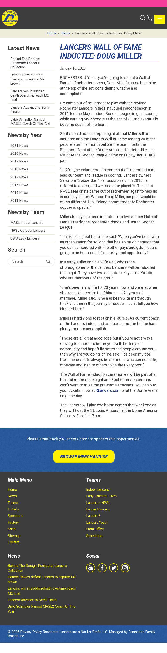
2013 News (19, 201)
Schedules (94, 536)
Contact (13, 542)
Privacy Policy (31, 632)
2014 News (19, 193)
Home (12, 489)
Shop (12, 529)
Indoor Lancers (97, 489)
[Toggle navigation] (159, 19)
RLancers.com (108, 390)
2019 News (19, 161)
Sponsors (15, 516)
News (12, 496)
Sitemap (14, 536)
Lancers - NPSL (98, 503)
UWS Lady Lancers (24, 238)
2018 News (19, 169)
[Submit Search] (48, 261)
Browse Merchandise (84, 456)
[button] (142, 18)
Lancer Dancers (98, 509)
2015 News (19, 185)
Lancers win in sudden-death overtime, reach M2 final (29, 95)
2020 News (19, 153)
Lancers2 (93, 516)
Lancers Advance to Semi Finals (29, 109)
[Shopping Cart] (150, 18)
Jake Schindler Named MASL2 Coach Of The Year (30, 121)
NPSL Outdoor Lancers (27, 230)
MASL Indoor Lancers (26, 223)
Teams (13, 503)
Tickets (13, 509)
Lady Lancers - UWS (101, 496)
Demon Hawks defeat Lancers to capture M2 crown (27, 79)
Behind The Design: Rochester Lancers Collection (25, 63)
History (13, 522)
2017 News (19, 177)
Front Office (95, 529)
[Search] (27, 261)
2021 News (19, 146)
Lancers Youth (96, 522)
